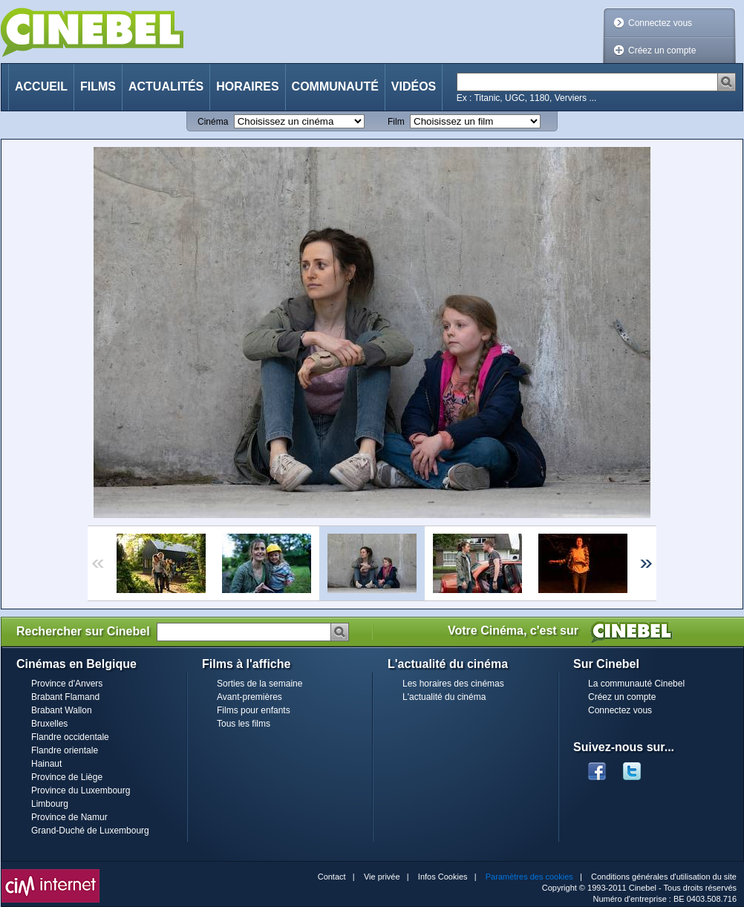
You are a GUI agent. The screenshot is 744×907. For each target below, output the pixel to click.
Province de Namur (69, 817)
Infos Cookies (443, 876)
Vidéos (413, 86)
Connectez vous (660, 23)
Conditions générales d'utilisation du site (664, 876)
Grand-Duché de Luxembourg (90, 830)
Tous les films (243, 723)
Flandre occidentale (70, 737)
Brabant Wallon (61, 710)
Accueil (41, 86)
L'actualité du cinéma (444, 697)
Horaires (247, 86)
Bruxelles (49, 723)
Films (98, 86)
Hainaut (46, 764)
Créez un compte (662, 50)
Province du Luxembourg (80, 790)
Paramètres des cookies (529, 876)
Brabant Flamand (65, 697)
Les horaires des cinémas (453, 683)
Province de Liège (66, 777)
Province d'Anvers (66, 683)
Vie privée (382, 876)
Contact (332, 876)
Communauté (335, 86)
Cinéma (213, 122)
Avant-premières (249, 697)
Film (396, 122)
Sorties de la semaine (259, 683)
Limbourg (49, 804)
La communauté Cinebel (636, 683)
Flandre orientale (64, 750)
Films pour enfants (253, 710)
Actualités (165, 86)
